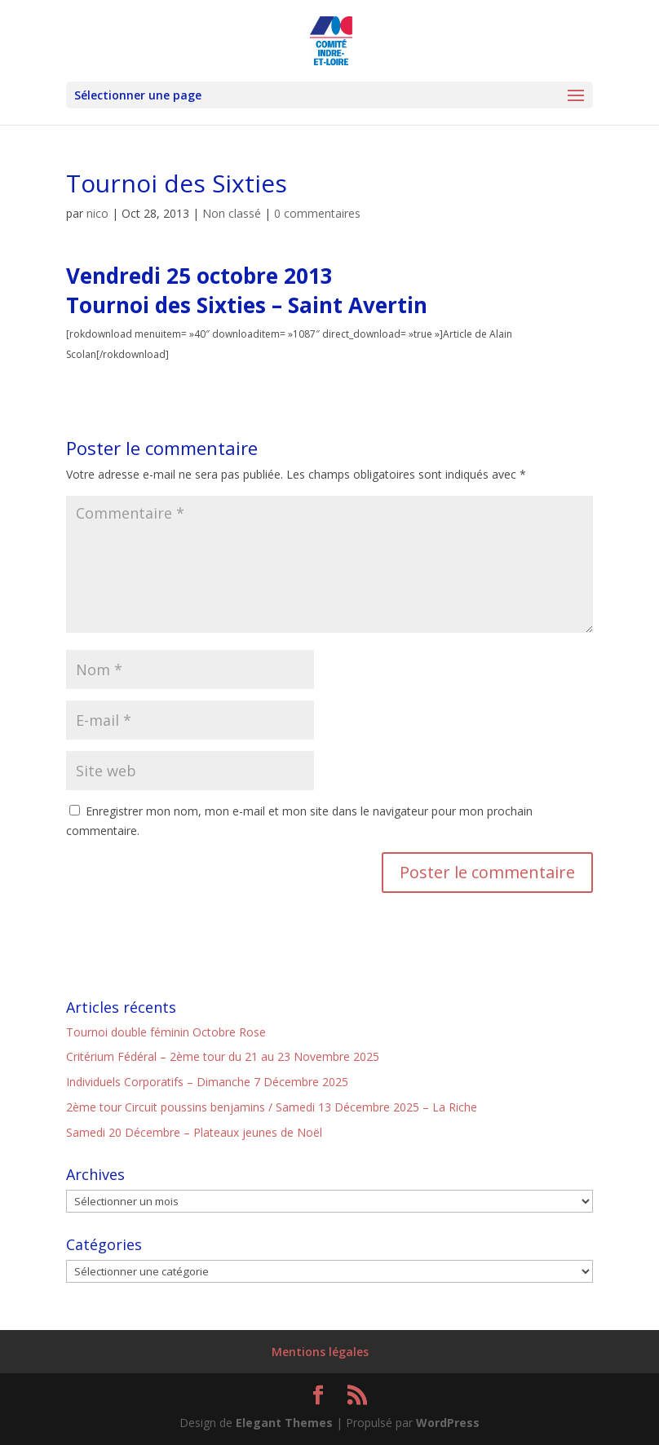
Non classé (231, 213)
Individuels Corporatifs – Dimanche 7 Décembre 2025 (207, 1081)
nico (97, 213)
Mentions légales (320, 1351)
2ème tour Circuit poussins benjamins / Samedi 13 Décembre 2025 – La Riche (271, 1107)
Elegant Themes (284, 1422)
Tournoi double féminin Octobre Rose (166, 1032)
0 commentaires (317, 213)
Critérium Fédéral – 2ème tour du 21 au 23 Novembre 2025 (222, 1056)
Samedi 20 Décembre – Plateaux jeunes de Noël (194, 1132)
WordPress (448, 1422)
